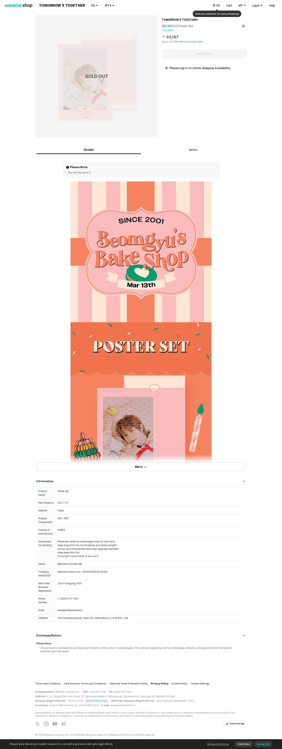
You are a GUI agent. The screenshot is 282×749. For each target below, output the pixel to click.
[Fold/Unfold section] (141, 481)
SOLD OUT (204, 54)
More (141, 467)
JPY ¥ (108, 5)
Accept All (263, 744)
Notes (193, 149)
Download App (235, 723)
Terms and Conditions (48, 683)
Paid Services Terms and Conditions (85, 683)
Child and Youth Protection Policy (128, 683)
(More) (108, 744)
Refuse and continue (218, 744)
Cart (229, 5)
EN (93, 5)
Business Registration (96, 701)
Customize (244, 744)
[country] (216, 5)
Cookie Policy (180, 683)
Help (272, 5)
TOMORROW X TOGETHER (179, 19)
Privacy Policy (159, 683)
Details (89, 149)
